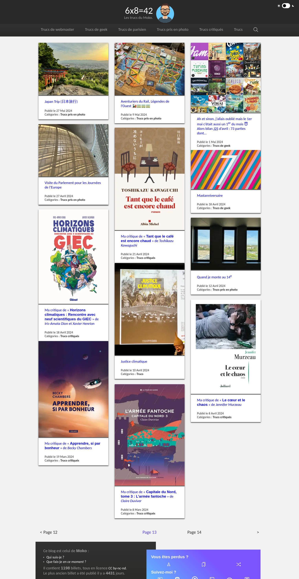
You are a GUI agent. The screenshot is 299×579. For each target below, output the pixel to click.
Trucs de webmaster (57, 29)
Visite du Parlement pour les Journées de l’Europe (73, 184)
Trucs (238, 29)
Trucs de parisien (132, 29)
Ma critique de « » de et (72, 317)
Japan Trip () (61, 101)
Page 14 (194, 532)
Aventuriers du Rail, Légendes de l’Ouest (145, 103)
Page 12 (50, 532)
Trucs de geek (96, 29)
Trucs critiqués (211, 29)
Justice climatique (134, 361)
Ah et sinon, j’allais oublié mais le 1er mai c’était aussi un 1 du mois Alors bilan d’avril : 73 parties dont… (224, 126)
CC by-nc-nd (117, 568)
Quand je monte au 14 (214, 277)
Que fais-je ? (66, 561)
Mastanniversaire (210, 195)
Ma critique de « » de (147, 240)
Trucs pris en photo (172, 29)
